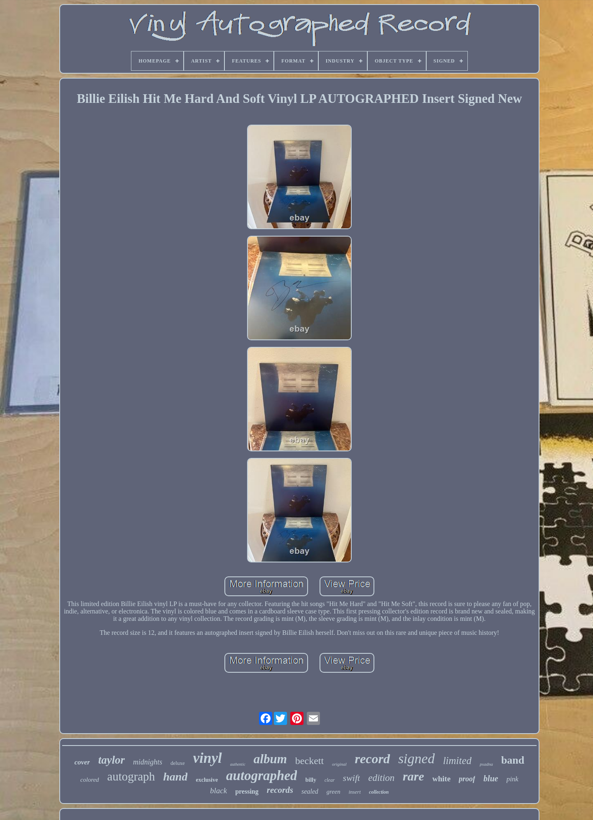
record (372, 758)
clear (330, 780)
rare (413, 776)
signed (416, 758)
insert (354, 792)
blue (490, 778)
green (334, 791)
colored (89, 779)
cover (82, 762)
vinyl (207, 758)
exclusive (207, 780)
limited (457, 760)
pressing (247, 791)
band (512, 760)
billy (310, 780)
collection (379, 792)
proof (467, 779)
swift (351, 778)
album (270, 759)
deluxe (177, 763)
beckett (309, 760)
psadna (486, 764)
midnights (147, 762)
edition (381, 778)
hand (175, 776)
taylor (111, 760)
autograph (131, 776)
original (339, 764)
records (280, 790)
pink (512, 779)
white (441, 778)
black (218, 790)
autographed (261, 775)
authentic (237, 764)
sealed (309, 791)
